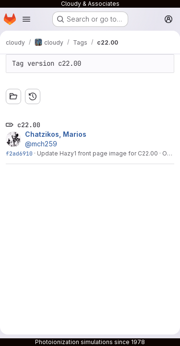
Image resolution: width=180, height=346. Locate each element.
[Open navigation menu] (26, 19)
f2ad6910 (19, 153)
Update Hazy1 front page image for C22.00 (97, 153)
